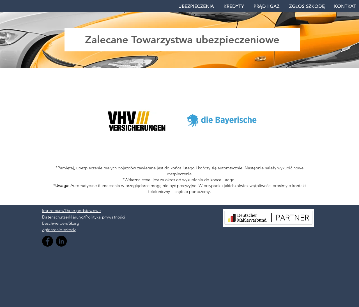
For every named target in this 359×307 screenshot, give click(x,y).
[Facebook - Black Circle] (47, 241)
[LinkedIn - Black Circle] (61, 241)
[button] (196, 6)
